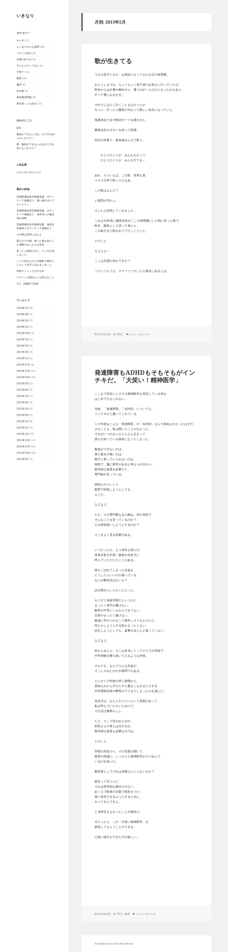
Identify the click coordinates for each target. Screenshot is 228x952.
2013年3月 (23, 345)
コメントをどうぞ (139, 334)
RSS (19, 128)
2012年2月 (23, 427)
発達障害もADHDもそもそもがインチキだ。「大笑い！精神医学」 (145, 376)
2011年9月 (23, 459)
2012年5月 (23, 408)
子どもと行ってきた (28, 65)
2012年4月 (23, 415)
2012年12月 (23, 364)
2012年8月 (23, 389)
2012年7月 (23, 396)
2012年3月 (23, 421)
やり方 (20, 40)
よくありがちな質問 (28, 46)
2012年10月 (23, 377)
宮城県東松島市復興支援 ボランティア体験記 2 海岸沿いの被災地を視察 (36, 214)
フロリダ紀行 (24, 53)
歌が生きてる (113, 61)
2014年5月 (23, 308)
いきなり (25, 15)
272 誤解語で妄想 (27, 283)
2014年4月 (23, 314)
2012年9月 (23, 383)
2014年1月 (23, 326)
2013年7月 (23, 339)
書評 (19, 84)
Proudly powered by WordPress (114, 943)
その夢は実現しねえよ (29, 234)
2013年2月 (23, 352)
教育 (19, 78)
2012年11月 (23, 371)
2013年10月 (23, 333)
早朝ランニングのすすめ (30, 271)
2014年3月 (23, 320)
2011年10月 (23, 452)
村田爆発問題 (24, 97)
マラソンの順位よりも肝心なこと (35, 277)
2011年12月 (23, 440)
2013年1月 (23, 358)
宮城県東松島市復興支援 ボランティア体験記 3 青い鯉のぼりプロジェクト (36, 200)
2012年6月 (23, 402)
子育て (20, 72)
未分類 (20, 91)
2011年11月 (23, 446)
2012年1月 (23, 434)
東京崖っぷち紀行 (27, 103)
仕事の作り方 (24, 59)
